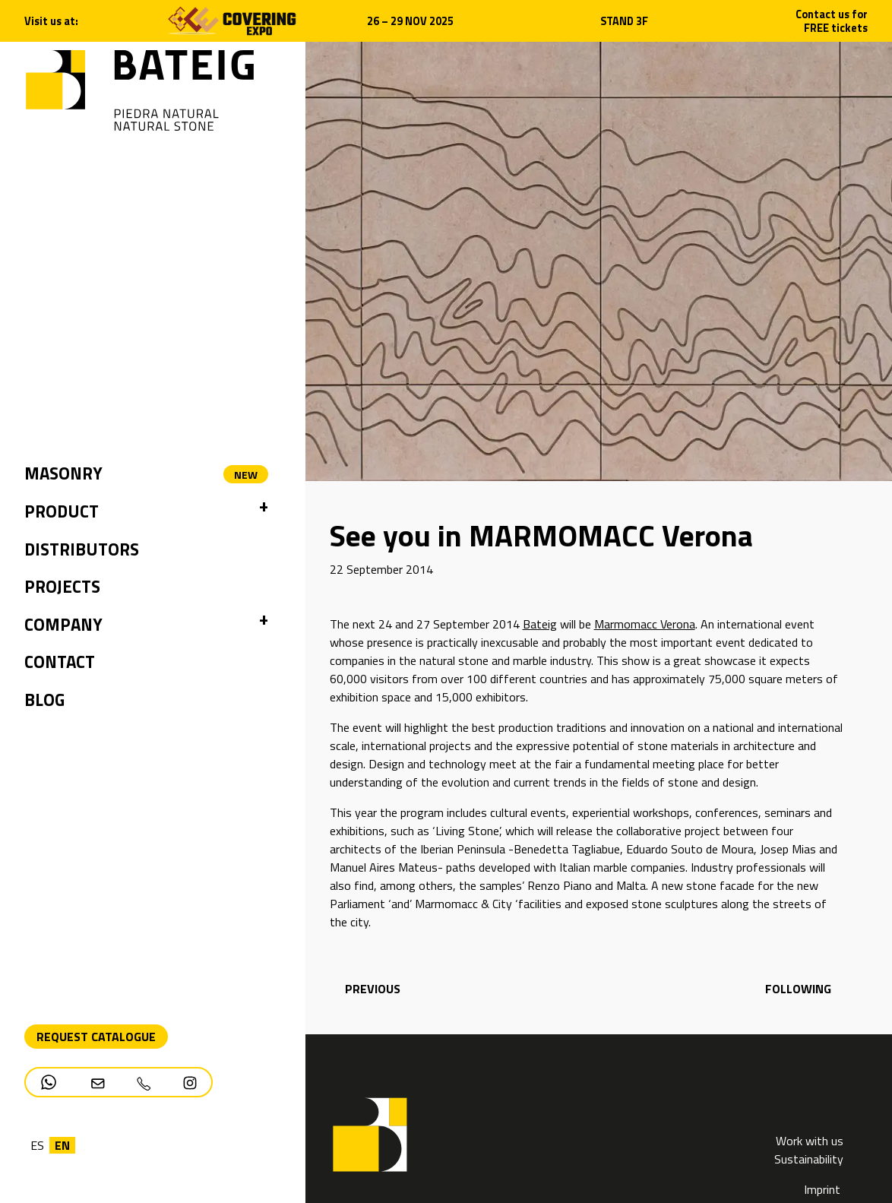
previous (371, 989)
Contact (59, 662)
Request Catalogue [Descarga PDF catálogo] (96, 1036)
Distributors (81, 549)
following (798, 989)
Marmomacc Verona (644, 624)
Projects (62, 587)
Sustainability (808, 1159)
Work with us (809, 1141)
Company (63, 625)
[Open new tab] (231, 20)
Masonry (63, 473)
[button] (263, 512)
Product (61, 511)
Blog (44, 700)
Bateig (540, 624)
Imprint (823, 1189)
